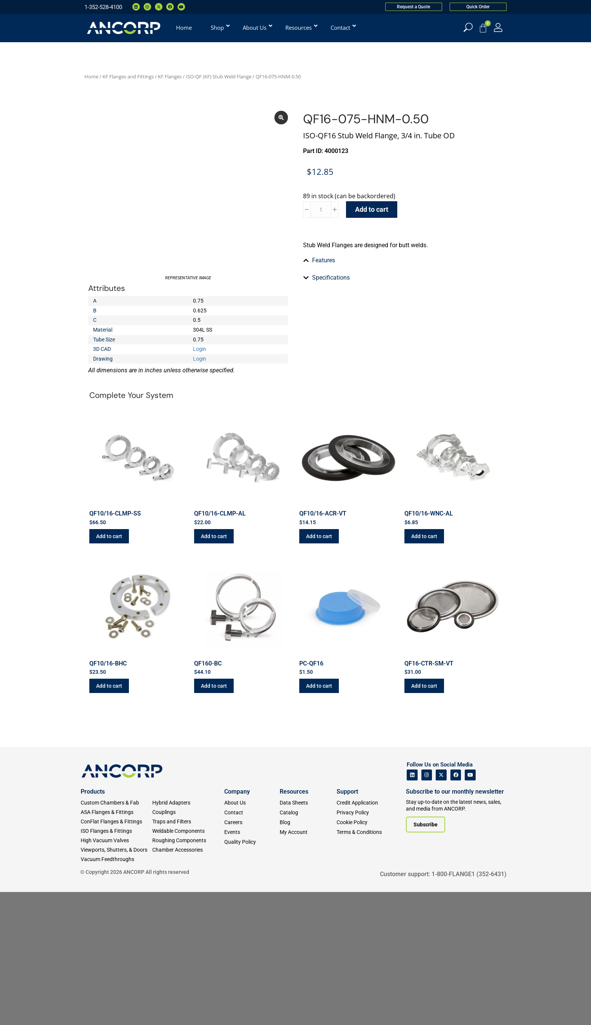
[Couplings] (188, 945)
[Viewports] (116, 983)
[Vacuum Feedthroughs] (116, 992)
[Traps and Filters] (188, 955)
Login (199, 383)
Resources (294, 924)
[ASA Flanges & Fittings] (116, 945)
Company (237, 924)
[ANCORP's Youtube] (470, 908)
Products (93, 924)
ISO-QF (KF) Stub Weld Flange (218, 76)
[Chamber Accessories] (188, 983)
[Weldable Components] (188, 964)
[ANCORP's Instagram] (426, 908)
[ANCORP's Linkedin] (412, 908)
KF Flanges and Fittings (128, 76)
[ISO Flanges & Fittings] (116, 964)
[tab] (403, 375)
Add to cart (371, 209)
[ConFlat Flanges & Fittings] (116, 955)
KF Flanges (170, 76)
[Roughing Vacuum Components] (188, 974)
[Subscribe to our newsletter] (425, 957)
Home (91, 76)
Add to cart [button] (109, 669)
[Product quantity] (321, 209)
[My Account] (498, 27)
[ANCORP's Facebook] (455, 908)
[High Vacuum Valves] (116, 974)
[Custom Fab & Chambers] (116, 936)
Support (347, 924)
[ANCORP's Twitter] (441, 908)
